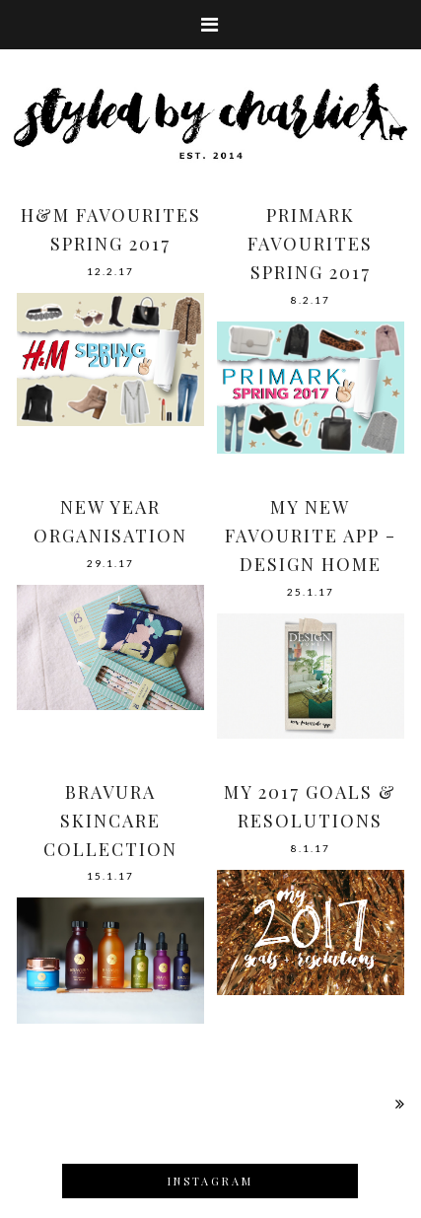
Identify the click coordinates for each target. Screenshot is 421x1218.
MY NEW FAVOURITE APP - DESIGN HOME (310, 535)
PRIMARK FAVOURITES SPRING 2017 (310, 243)
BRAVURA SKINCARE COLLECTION (110, 820)
